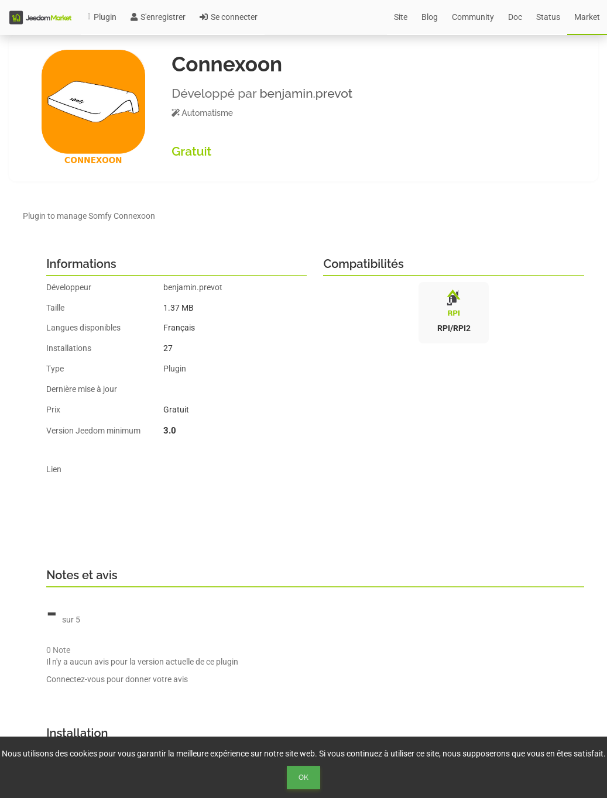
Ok (303, 777)
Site (400, 17)
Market (587, 17)
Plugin (102, 17)
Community (473, 17)
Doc (515, 17)
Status (548, 17)
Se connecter (229, 17)
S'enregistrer (158, 17)
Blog (429, 17)
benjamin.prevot (305, 93)
